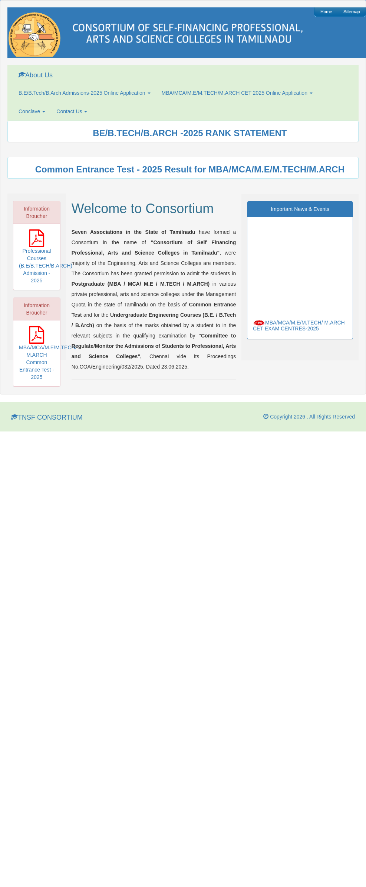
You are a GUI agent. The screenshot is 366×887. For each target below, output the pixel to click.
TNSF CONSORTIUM (47, 417)
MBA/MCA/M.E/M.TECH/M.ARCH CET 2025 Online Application (237, 93)
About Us (36, 75)
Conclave (32, 111)
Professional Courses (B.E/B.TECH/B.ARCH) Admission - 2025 (45, 265)
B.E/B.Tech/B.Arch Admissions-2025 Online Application (85, 93)
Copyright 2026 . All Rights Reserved (309, 417)
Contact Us (71, 111)
